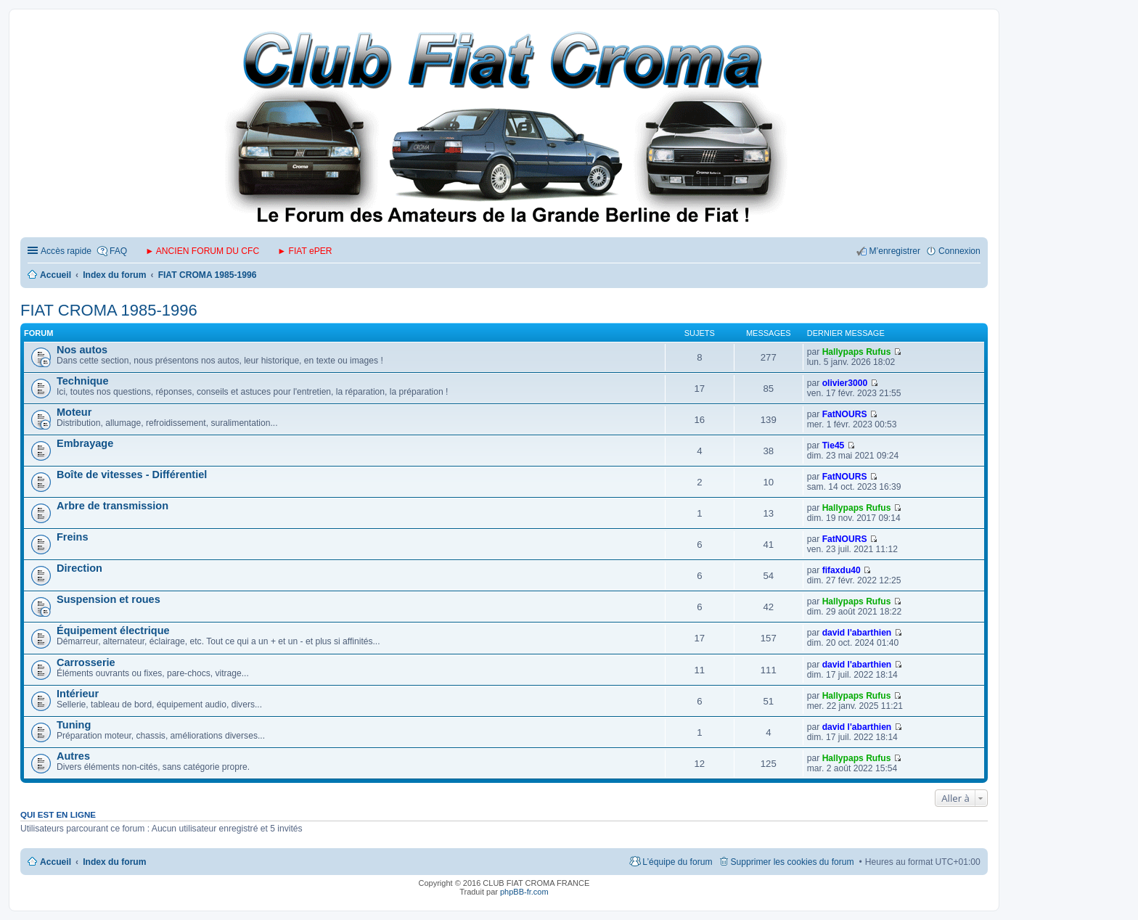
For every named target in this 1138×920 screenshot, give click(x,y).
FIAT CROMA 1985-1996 (108, 310)
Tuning (74, 725)
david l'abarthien (857, 633)
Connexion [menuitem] (959, 251)
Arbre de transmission (112, 506)
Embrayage (85, 443)
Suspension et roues (108, 599)
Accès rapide (66, 251)
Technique (83, 381)
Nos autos (82, 350)
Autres (73, 756)
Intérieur (78, 693)
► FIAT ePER (304, 251)
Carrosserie (86, 662)
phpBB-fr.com (524, 891)
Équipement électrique (113, 630)
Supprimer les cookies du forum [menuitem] (792, 862)
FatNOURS (844, 414)
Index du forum (114, 862)
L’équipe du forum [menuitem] (677, 862)
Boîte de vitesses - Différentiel (132, 474)
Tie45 (833, 445)
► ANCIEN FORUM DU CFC (202, 251)
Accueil (55, 862)
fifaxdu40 (841, 570)
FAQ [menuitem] (118, 251)
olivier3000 (845, 383)
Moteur (74, 412)
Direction (79, 568)
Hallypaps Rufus (856, 352)
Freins (73, 537)
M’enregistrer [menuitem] (894, 251)
